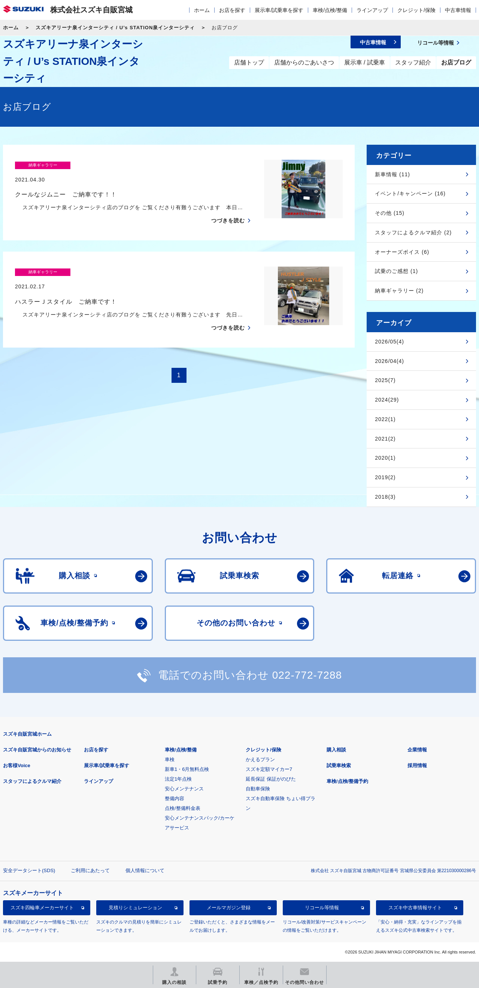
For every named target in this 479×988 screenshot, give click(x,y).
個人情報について (144, 870)
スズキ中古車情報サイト (415, 907)
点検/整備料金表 (182, 808)
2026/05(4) (389, 342)
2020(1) (385, 458)
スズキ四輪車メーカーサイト (42, 907)
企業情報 (417, 750)
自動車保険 (258, 789)
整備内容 (174, 798)
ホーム (202, 10)
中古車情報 (458, 10)
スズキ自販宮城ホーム (27, 734)
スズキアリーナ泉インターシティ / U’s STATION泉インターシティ (115, 27)
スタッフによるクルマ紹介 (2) (413, 232)
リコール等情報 (322, 907)
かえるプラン (260, 759)
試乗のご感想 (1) (396, 271)
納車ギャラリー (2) (399, 291)
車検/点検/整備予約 (347, 781)
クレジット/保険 (416, 10)
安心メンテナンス (184, 789)
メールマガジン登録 (229, 907)
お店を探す (232, 10)
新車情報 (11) (392, 174)
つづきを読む (228, 206)
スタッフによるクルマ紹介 (32, 781)
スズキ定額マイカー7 (269, 769)
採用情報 (417, 765)
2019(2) (385, 477)
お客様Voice (16, 765)
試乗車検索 (339, 765)
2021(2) (385, 439)
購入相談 (336, 750)
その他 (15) (389, 213)
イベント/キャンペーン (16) (410, 193)
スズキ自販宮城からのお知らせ (37, 750)
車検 (170, 759)
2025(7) (385, 380)
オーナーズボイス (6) (402, 252)
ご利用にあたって (90, 870)
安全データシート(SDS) (29, 870)
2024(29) (387, 400)
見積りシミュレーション (135, 907)
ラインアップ (372, 10)
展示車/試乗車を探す (279, 10)
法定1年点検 (178, 779)
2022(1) (385, 419)
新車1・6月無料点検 (187, 769)
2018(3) (385, 497)
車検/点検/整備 (330, 10)
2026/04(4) (389, 361)
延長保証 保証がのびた (271, 779)
